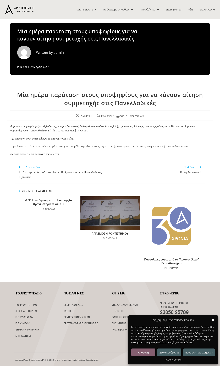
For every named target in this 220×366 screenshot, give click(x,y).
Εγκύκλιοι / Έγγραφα (112, 116)
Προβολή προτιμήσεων (199, 352)
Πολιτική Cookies (173, 359)
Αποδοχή (143, 352)
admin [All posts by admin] (59, 52)
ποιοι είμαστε (86, 10)
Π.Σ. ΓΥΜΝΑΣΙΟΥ (24, 317)
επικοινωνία (207, 9)
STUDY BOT (118, 311)
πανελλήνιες (149, 10)
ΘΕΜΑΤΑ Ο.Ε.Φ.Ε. (73, 305)
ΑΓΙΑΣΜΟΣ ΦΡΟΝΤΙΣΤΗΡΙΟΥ (110, 233)
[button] (213, 320)
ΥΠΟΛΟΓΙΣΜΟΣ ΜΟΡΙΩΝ (125, 305)
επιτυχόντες (174, 9)
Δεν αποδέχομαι (169, 352)
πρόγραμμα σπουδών (118, 10)
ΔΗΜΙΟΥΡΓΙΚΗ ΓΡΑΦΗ (27, 329)
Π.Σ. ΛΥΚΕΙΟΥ (22, 323)
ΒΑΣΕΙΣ (68, 311)
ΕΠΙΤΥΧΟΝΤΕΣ (23, 335)
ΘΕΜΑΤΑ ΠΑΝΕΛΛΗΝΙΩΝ (77, 317)
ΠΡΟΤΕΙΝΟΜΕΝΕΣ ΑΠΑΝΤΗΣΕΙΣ (81, 323)
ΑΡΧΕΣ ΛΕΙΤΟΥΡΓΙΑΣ (26, 311)
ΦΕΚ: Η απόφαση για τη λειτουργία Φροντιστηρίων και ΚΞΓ (48, 202)
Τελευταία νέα (136, 116)
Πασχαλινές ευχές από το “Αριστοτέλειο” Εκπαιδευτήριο (171, 261)
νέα (190, 9)
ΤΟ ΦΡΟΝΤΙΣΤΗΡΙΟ (26, 305)
